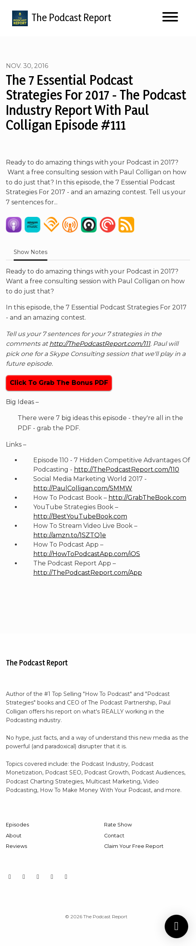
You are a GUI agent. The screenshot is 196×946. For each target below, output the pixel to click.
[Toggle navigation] (170, 18)
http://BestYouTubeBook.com (80, 516)
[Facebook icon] (24, 876)
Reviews (16, 846)
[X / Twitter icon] (66, 876)
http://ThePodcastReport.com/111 (99, 343)
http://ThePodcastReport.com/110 (126, 469)
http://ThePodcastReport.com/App (87, 572)
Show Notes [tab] (30, 252)
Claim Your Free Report (134, 846)
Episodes (17, 825)
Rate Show (118, 825)
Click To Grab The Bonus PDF (59, 382)
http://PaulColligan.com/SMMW (82, 488)
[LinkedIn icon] (52, 876)
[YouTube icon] (38, 876)
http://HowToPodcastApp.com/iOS (86, 554)
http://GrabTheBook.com (147, 497)
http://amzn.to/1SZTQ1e (69, 535)
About (14, 836)
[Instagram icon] (10, 876)
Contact (114, 836)
